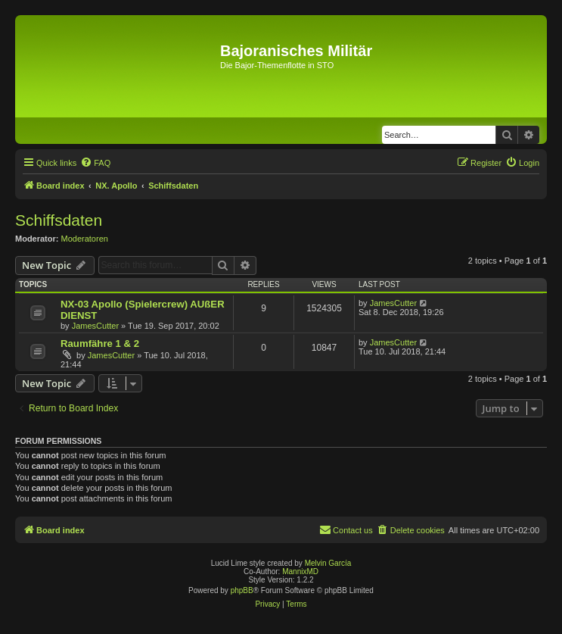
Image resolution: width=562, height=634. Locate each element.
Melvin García (328, 563)
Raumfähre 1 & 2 (100, 343)
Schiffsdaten (58, 220)
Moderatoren (84, 238)
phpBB (242, 590)
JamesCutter (95, 325)
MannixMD (300, 571)
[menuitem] (95, 163)
